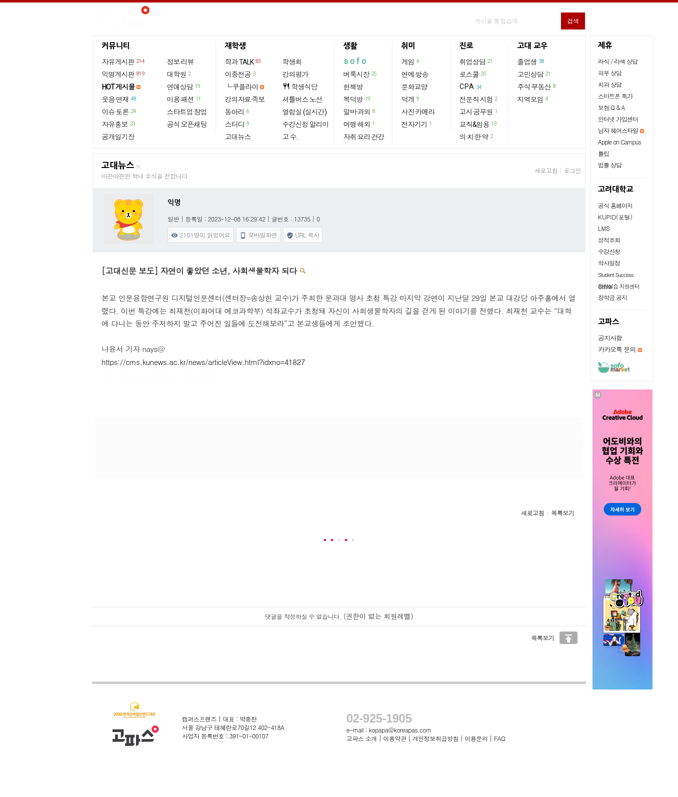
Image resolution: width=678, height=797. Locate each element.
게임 (411, 61)
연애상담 (184, 86)
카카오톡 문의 (617, 349)
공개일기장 (118, 137)
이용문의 (476, 738)
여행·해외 (360, 124)
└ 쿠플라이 (241, 87)
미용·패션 (184, 99)
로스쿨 (473, 74)
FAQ (500, 738)
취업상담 (477, 61)
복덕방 (357, 99)
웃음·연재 (119, 99)
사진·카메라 (418, 112)
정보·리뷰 (180, 62)
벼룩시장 (361, 74)
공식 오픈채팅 (187, 124)
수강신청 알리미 (305, 124)
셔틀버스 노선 (302, 100)
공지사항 (610, 337)
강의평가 (295, 74)
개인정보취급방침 (435, 738)
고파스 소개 (361, 738)
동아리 (237, 111)
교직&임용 (479, 124)
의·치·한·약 (477, 136)
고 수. (290, 137)
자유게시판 (124, 61)
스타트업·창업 (187, 112)
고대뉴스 (238, 137)
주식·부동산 (537, 86)
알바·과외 (360, 111)
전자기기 (417, 124)
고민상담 (535, 74)
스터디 (237, 124)
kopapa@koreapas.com (400, 730)
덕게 (411, 99)
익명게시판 (124, 74)
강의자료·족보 (245, 100)
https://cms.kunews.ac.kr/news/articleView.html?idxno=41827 (203, 361)
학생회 (292, 62)
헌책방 (353, 87)
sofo (356, 61)
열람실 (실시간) (304, 112)
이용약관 (394, 738)
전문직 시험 (479, 99)
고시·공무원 (479, 111)
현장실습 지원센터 (619, 286)
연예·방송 (415, 74)
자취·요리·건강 (364, 137)
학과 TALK (243, 61)
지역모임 (533, 99)
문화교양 (415, 87)
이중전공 (240, 74)
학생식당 (300, 87)
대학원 (179, 74)
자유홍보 (119, 124)
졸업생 (531, 61)
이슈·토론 (119, 111)
